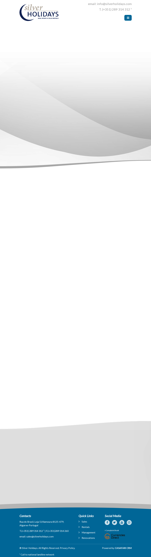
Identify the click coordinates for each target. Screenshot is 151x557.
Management (87, 532)
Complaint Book (112, 530)
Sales (83, 521)
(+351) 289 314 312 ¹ (117, 9)
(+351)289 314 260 (58, 530)
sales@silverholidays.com (40, 536)
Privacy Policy (67, 548)
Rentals (84, 526)
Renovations (87, 537)
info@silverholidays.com (114, 4)
